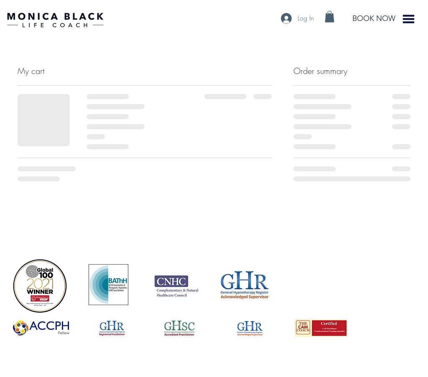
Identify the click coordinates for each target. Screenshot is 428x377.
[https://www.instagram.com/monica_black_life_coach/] (387, 275)
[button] (329, 16)
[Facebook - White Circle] (413, 275)
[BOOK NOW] (374, 18)
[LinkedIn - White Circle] (400, 275)
